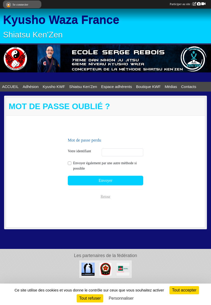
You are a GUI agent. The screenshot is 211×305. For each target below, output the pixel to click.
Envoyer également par (105, 165)
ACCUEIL (10, 86)
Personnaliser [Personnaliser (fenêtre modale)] (121, 298)
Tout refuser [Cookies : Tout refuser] (90, 298)
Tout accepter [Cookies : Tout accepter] (184, 290)
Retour (105, 196)
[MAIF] (123, 269)
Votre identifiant (79, 151)
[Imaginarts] (88, 269)
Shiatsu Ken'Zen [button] (83, 86)
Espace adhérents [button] (116, 86)
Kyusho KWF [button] (54, 86)
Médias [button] (171, 86)
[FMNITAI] (105, 269)
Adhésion (31, 86)
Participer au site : (187, 4)
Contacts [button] (188, 86)
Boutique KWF (148, 86)
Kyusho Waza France (61, 19)
